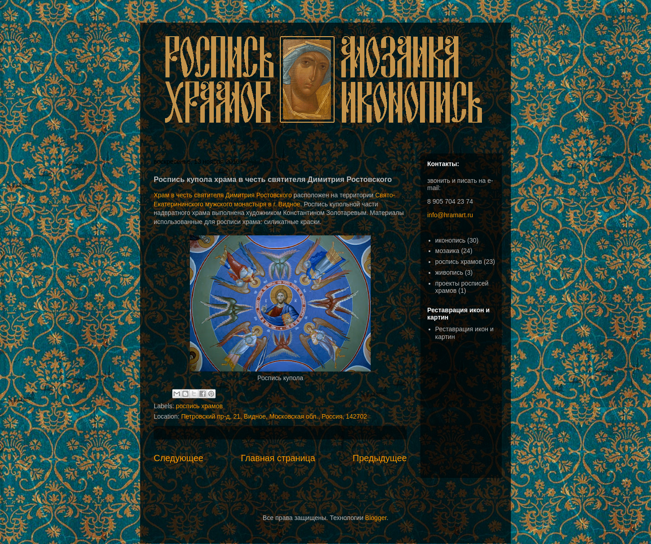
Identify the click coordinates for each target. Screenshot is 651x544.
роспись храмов (199, 406)
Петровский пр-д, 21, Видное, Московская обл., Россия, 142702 (274, 416)
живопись (449, 272)
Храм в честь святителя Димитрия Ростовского (223, 195)
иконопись (450, 240)
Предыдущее (380, 458)
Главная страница (278, 458)
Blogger (376, 517)
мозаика (447, 250)
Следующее (178, 458)
